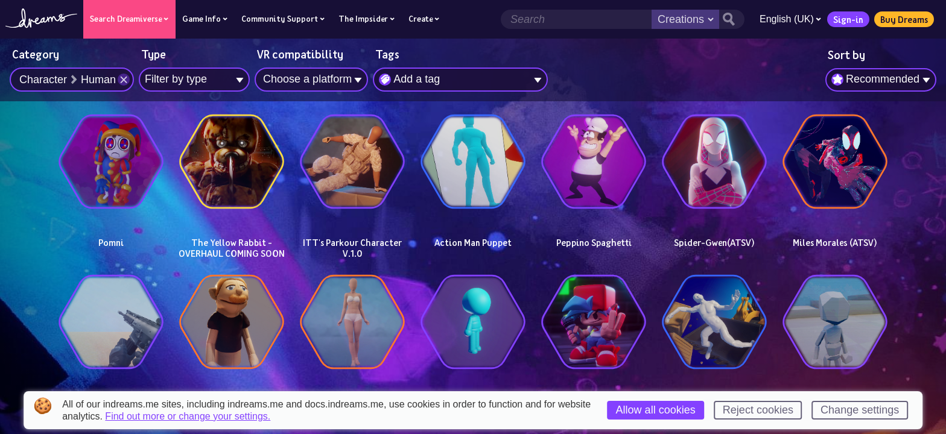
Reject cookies (758, 410)
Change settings (860, 410)
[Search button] (731, 19)
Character (43, 80)
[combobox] (880, 80)
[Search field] (575, 19)
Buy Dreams (903, 19)
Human (98, 80)
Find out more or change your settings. (187, 416)
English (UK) (790, 19)
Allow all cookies (656, 410)
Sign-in (848, 19)
